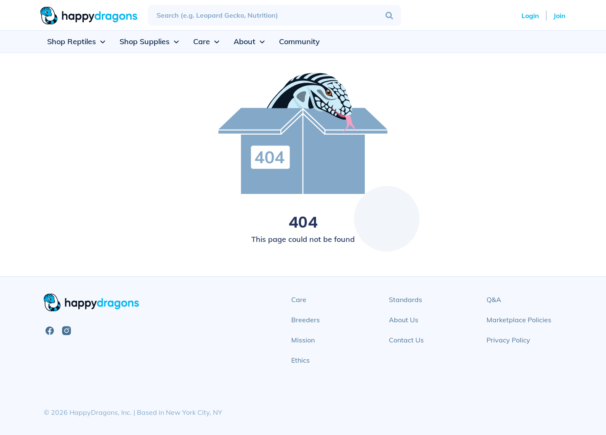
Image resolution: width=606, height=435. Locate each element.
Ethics (300, 360)
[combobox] (274, 15)
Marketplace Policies (518, 320)
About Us (403, 320)
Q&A (493, 299)
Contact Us (406, 340)
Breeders (305, 320)
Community (299, 41)
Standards (405, 299)
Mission (303, 340)
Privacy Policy (508, 340)
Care (298, 299)
